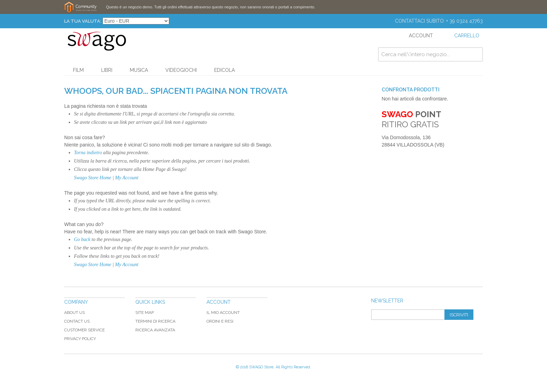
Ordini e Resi (220, 321)
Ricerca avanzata (155, 330)
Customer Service (84, 330)
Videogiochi (181, 70)
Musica (139, 70)
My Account (126, 177)
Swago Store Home (92, 177)
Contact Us (77, 321)
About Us (74, 312)
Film (78, 70)
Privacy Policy (80, 338)
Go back (82, 239)
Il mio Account (223, 312)
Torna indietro (88, 152)
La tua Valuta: (82, 21)
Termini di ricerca (155, 321)
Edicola (224, 70)
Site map (144, 312)
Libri (106, 70)
